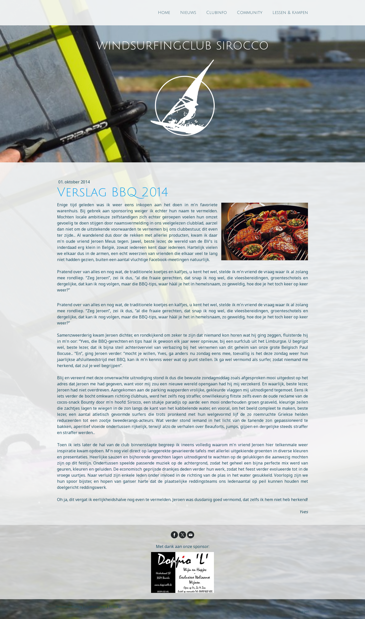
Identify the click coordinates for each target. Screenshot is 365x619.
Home (164, 12)
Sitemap (115, 606)
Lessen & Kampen (290, 12)
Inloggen (302, 611)
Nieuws (188, 12)
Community (249, 12)
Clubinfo (216, 12)
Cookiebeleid (95, 606)
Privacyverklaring (69, 606)
